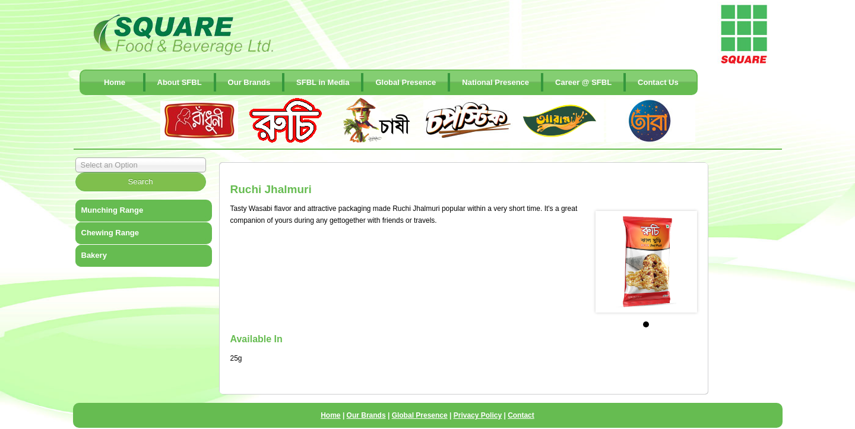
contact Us (658, 82)
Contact (521, 415)
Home (114, 82)
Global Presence (405, 82)
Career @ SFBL (583, 82)
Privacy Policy (478, 415)
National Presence (495, 82)
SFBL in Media (322, 82)
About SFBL (179, 82)
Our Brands (249, 82)
